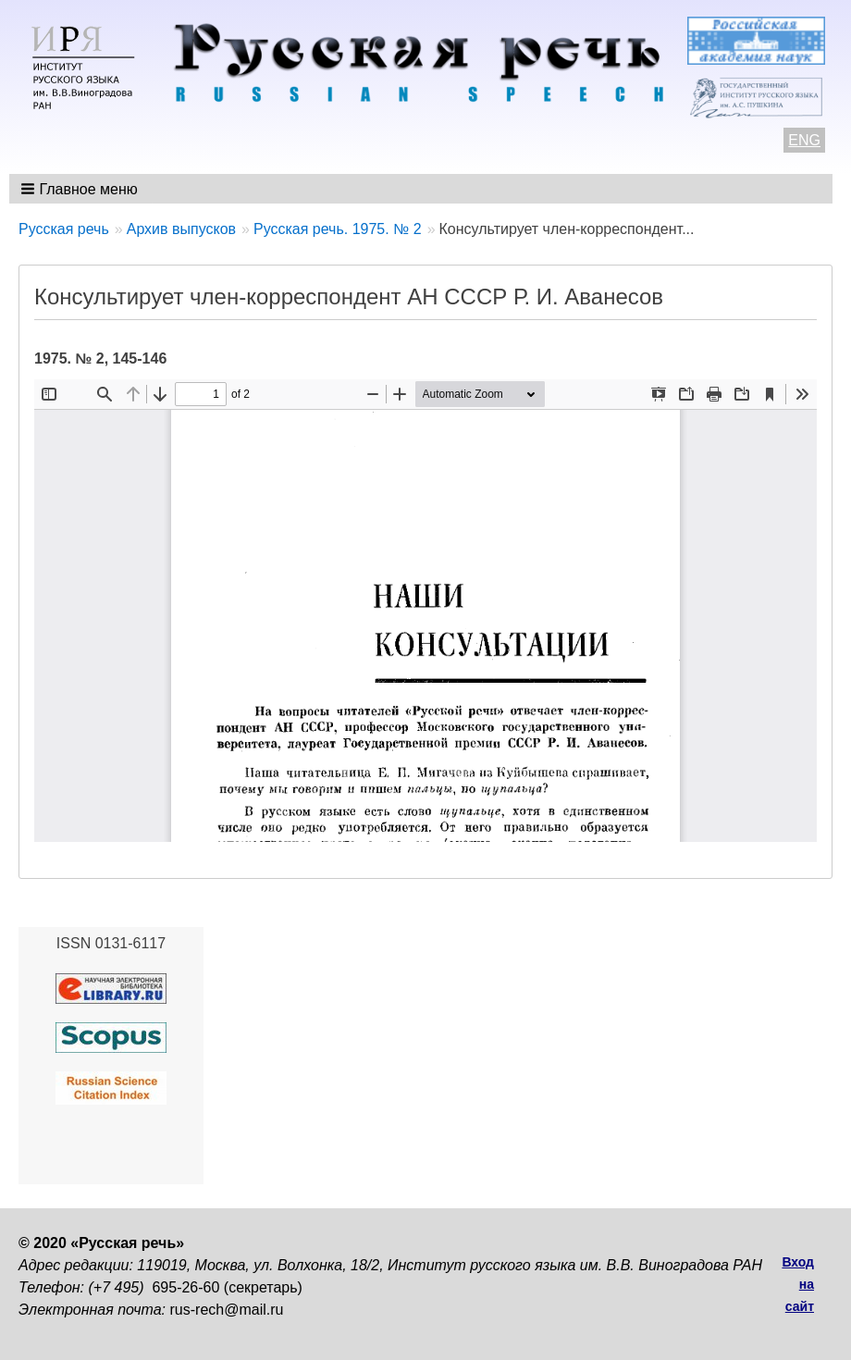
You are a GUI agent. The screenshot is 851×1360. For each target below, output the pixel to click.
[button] (81, 189)
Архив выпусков (181, 229)
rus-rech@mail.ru (227, 1309)
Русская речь (63, 229)
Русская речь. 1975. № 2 (337, 229)
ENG (804, 140)
